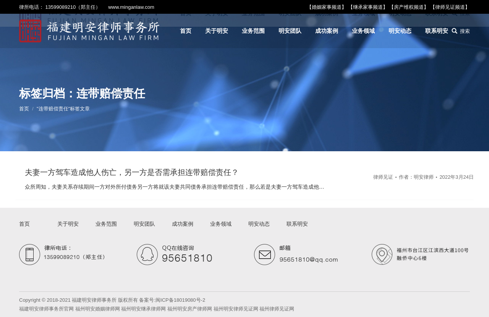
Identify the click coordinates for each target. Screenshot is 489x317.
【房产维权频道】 (409, 7)
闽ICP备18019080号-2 (180, 300)
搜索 (465, 31)
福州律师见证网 (276, 309)
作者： (416, 177)
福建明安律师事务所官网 (46, 309)
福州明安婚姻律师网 (97, 309)
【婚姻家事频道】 (327, 7)
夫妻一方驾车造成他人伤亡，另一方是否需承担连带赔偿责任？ (132, 172)
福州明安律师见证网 (236, 309)
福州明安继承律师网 (143, 309)
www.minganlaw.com (131, 7)
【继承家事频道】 (368, 7)
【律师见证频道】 (450, 7)
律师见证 (383, 177)
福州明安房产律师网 (189, 309)
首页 (24, 109)
